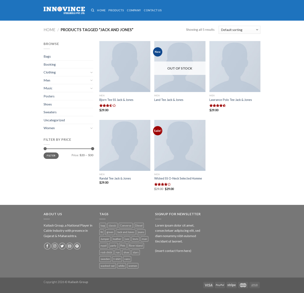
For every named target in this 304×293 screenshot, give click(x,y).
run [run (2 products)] (118, 252)
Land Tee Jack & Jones (168, 100)
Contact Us (153, 10)
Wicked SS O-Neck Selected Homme (178, 178)
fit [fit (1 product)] (102, 232)
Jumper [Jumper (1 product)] (105, 239)
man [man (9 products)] (144, 239)
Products (116, 10)
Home (101, 10)
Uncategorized (54, 120)
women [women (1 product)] (132, 265)
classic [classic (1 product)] (112, 225)
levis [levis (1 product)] (135, 239)
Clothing (50, 72)
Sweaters (50, 112)
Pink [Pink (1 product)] (122, 245)
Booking (50, 64)
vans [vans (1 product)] (127, 259)
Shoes (48, 104)
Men (47, 80)
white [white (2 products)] (121, 265)
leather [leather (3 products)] (117, 239)
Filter (51, 155)
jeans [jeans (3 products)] (141, 232)
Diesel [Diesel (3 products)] (138, 225)
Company (134, 10)
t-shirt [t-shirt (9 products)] (117, 259)
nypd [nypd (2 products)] (104, 245)
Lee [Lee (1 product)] (127, 239)
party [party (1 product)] (113, 245)
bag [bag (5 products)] (103, 225)
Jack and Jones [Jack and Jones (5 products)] (125, 232)
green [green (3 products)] (110, 232)
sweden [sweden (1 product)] (105, 259)
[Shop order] (239, 30)
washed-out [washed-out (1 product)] (108, 265)
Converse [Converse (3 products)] (125, 225)
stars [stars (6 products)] (136, 252)
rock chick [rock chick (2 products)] (106, 252)
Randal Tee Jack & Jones (115, 178)
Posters (49, 96)
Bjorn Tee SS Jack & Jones (116, 100)
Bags (47, 56)
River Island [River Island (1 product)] (136, 245)
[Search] (92, 10)
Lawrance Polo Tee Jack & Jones (230, 100)
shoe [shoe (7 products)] (126, 252)
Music (48, 88)
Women (49, 128)
